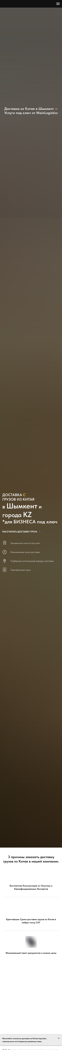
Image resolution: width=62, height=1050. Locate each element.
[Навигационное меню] (58, 4)
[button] (21, 532)
